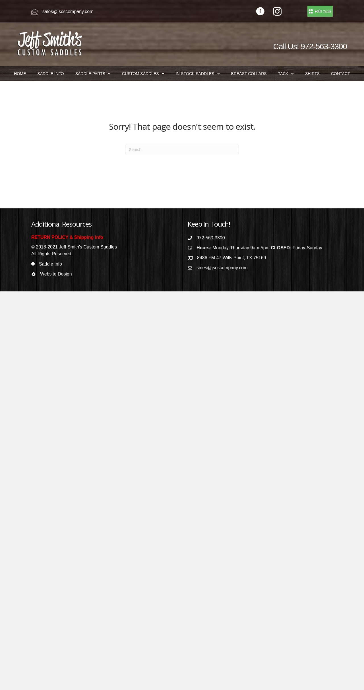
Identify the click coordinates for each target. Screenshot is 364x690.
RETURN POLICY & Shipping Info (67, 237)
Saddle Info (50, 264)
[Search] (182, 149)
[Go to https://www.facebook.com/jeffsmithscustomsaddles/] (260, 12)
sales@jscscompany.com (68, 11)
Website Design (56, 274)
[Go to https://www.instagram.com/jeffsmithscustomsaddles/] (277, 12)
